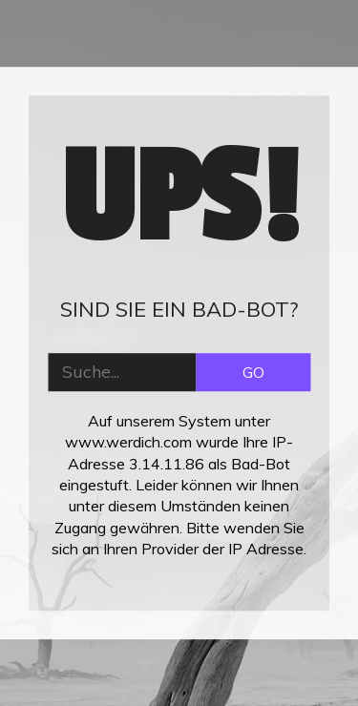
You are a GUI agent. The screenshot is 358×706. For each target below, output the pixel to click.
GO (253, 372)
